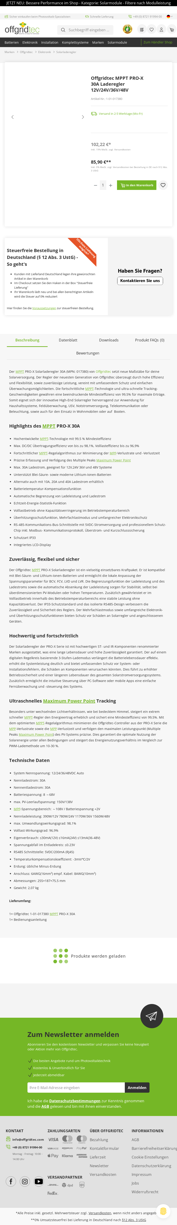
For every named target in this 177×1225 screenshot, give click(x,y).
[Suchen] (63, 30)
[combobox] (89, 30)
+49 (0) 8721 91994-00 (27, 1147)
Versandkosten (103, 1174)
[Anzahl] (103, 185)
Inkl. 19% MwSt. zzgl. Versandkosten (111, 149)
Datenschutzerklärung (151, 1165)
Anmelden (137, 1087)
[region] (48, 118)
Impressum (142, 1174)
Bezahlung (99, 1139)
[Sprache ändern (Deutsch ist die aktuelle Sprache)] (168, 16)
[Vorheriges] (12, 118)
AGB (45, 1106)
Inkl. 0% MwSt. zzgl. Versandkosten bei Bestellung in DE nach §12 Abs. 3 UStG (129, 168)
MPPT (20, 371)
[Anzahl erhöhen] (110, 185)
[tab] (27, 340)
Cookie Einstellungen (150, 1157)
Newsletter (99, 1165)
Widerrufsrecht (145, 1191)
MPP (113, 453)
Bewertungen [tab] (87, 353)
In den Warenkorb (136, 184)
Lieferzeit (98, 1157)
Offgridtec (103, 371)
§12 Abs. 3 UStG (134, 1220)
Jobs (135, 1183)
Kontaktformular (104, 1148)
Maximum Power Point (113, 460)
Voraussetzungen (44, 308)
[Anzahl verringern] (95, 185)
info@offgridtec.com (28, 1139)
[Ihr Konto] (161, 29)
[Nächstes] (82, 118)
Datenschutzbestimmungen (75, 1100)
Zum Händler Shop (158, 42)
